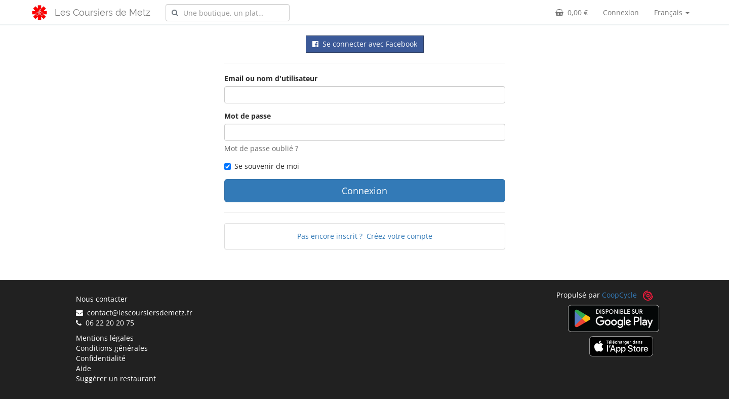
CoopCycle (619, 295)
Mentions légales (105, 338)
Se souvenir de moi (261, 166)
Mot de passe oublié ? (261, 148)
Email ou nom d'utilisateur (270, 78)
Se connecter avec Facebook (364, 44)
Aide (83, 368)
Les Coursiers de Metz (102, 12)
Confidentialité (101, 358)
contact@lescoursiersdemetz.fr (134, 312)
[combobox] (228, 12)
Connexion (621, 12)
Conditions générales (112, 348)
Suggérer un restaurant (116, 378)
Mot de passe (247, 116)
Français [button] (672, 12)
